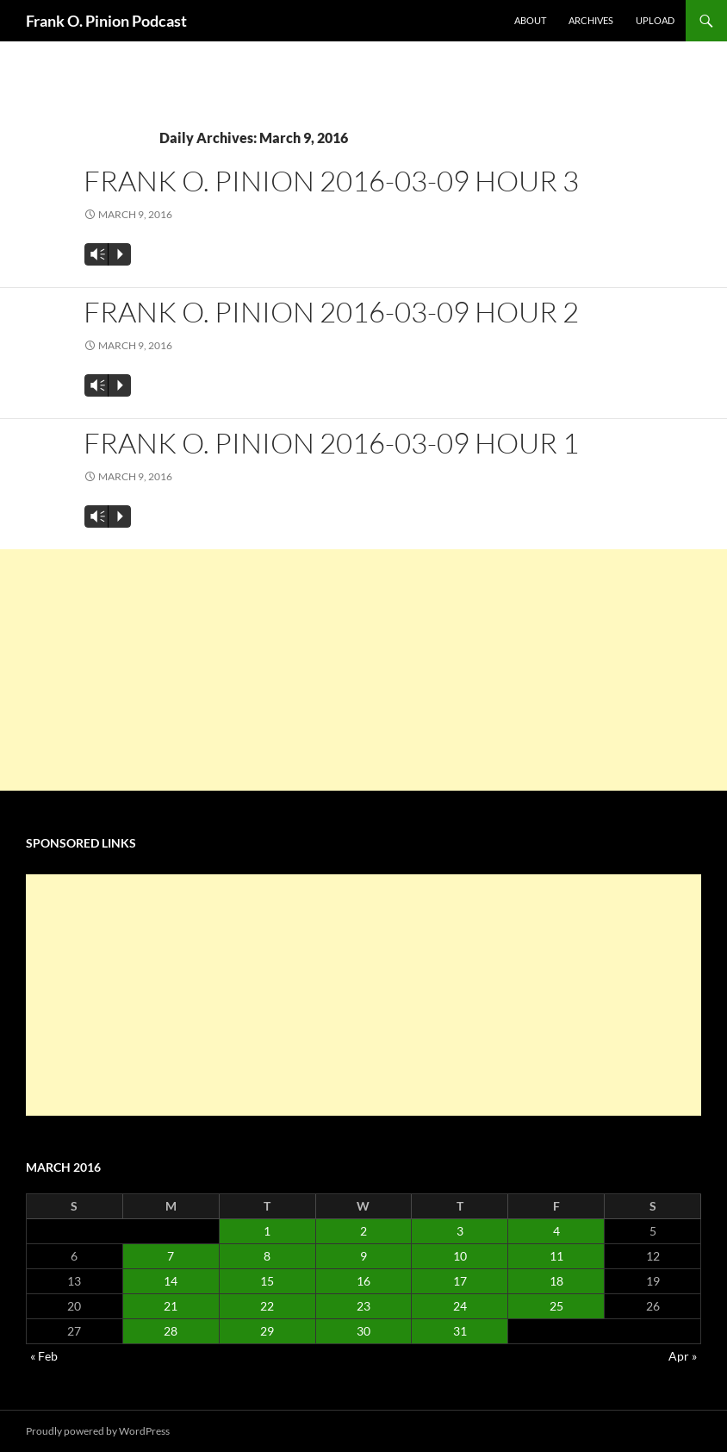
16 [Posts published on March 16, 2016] (363, 1281)
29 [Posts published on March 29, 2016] (267, 1331)
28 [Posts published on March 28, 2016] (170, 1331)
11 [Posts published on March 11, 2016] (556, 1256)
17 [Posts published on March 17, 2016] (460, 1281)
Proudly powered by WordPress (98, 1430)
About (530, 20)
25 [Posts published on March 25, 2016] (556, 1306)
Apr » (682, 1356)
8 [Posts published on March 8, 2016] (267, 1256)
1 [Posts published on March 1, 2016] (267, 1231)
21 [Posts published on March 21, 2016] (170, 1306)
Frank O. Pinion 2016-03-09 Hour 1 (331, 442)
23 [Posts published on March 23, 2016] (363, 1306)
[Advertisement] (363, 670)
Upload (655, 20)
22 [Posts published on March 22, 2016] (267, 1306)
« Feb (44, 1356)
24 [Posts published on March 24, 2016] (460, 1306)
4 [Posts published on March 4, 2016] (556, 1231)
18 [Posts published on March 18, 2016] (556, 1281)
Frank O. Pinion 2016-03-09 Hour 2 (331, 311)
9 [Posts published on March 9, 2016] (363, 1256)
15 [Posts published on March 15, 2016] (267, 1281)
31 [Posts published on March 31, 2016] (460, 1331)
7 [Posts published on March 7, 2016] (170, 1256)
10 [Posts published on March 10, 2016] (460, 1256)
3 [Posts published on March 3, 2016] (460, 1231)
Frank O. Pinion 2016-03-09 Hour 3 (331, 180)
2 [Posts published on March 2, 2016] (363, 1231)
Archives (591, 20)
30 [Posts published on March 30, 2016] (363, 1331)
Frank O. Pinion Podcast (106, 20)
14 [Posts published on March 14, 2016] (170, 1281)
